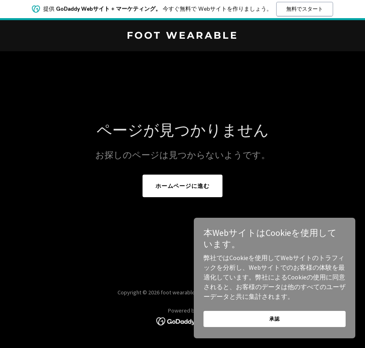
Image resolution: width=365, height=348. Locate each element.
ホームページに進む (182, 186)
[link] (182, 36)
